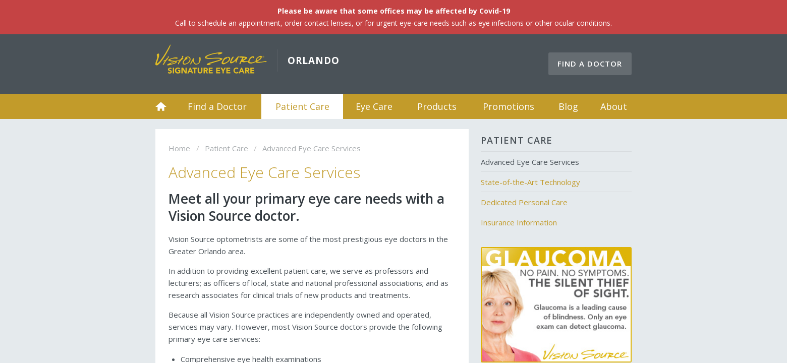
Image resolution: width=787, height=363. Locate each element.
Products (437, 106)
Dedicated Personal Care (524, 202)
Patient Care (302, 106)
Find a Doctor (589, 63)
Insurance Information (519, 222)
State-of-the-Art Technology (530, 182)
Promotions (508, 106)
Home (161, 106)
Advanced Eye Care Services (530, 162)
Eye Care (374, 106)
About (613, 106)
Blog (568, 106)
